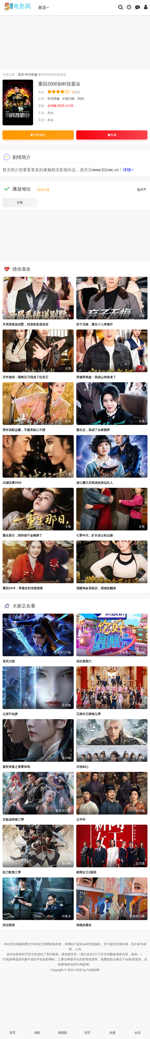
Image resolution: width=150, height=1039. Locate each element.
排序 (141, 189)
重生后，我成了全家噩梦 (93, 430)
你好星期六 (84, 661)
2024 (80, 98)
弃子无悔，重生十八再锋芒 (94, 324)
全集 (20, 202)
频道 (43, 7)
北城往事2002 (12, 482)
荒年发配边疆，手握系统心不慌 (24, 430)
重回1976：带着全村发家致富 (23, 588)
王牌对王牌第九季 (88, 714)
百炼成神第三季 (13, 819)
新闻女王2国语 (86, 872)
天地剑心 (82, 767)
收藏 (112, 135)
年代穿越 (31, 74)
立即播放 (38, 135)
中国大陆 (68, 98)
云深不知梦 (10, 714)
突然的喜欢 (84, 925)
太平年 (80, 819)
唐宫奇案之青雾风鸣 (16, 767)
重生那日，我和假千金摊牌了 (22, 535)
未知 (47, 170)
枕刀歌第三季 (12, 872)
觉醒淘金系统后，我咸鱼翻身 (96, 588)
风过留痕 (9, 925)
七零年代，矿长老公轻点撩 (94, 535)
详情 (128, 170)
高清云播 (43, 190)
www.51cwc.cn (105, 170)
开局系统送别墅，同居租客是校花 (25, 324)
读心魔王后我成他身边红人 (94, 482)
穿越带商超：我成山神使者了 (96, 377)
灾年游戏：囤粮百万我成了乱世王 (25, 377)
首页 (21, 74)
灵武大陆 (9, 661)
